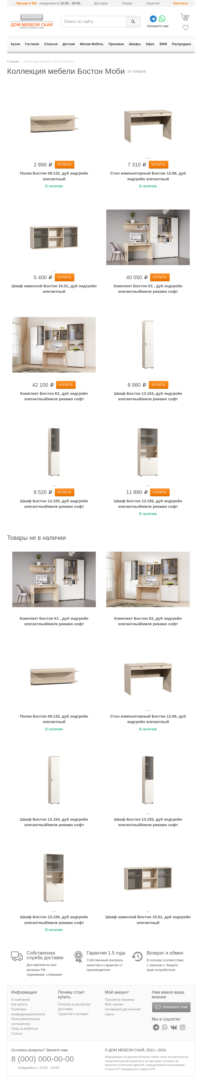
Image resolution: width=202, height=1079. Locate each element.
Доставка (101, 3)
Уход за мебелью (24, 1028)
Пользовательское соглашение (25, 1021)
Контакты (180, 3)
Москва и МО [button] (27, 3)
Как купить (19, 1004)
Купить (65, 164)
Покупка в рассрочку (74, 1004)
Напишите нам (170, 1007)
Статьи (16, 1033)
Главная (13, 61)
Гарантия (152, 3)
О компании (20, 999)
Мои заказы (114, 1004)
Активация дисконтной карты (122, 1011)
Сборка (127, 3)
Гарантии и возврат (73, 1014)
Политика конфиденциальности (28, 1011)
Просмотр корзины (119, 999)
